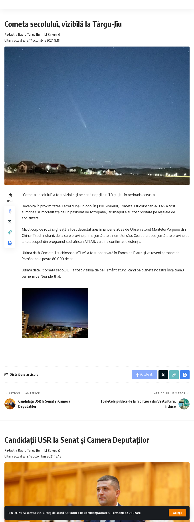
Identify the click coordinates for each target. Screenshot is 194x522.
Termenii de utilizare (126, 512)
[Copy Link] (9, 232)
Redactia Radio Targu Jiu (22, 34)
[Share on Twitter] (9, 221)
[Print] (9, 243)
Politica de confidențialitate (88, 512)
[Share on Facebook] (9, 211)
